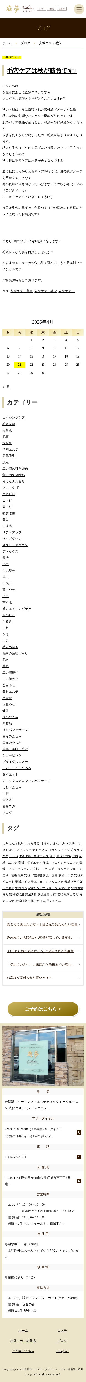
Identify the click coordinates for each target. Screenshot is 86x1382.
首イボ (7, 602)
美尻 (5, 577)
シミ (5, 634)
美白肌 (7, 430)
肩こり (7, 507)
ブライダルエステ (15, 761)
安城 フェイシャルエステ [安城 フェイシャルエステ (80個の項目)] (60, 862)
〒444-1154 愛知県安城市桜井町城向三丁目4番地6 (38, 1181)
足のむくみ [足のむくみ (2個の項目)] (54, 901)
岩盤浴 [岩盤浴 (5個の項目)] (74, 894)
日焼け (7, 583)
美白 (5, 519)
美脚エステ (10, 691)
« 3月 (6, 387)
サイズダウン (12, 538)
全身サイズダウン (15, 545)
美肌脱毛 (8, 456)
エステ (62, 1330)
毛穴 (5, 660)
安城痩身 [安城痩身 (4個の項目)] (31, 894)
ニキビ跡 (8, 494)
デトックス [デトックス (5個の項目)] (39, 850)
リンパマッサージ (15, 730)
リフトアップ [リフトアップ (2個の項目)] (64, 850)
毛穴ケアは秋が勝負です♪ (42, 70)
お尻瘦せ (8, 570)
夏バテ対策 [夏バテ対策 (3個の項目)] (63, 856)
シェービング (12, 755)
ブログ (25, 43)
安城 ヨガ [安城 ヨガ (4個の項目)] (40, 869)
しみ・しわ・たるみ (16, 768)
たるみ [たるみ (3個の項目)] (35, 843)
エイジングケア (13, 417)
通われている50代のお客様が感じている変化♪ (40, 937)
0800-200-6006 (34, 1132)
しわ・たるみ (12, 787)
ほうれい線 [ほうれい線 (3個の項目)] (48, 843)
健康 (5, 711)
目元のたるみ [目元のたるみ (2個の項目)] (37, 901)
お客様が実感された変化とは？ (29, 978)
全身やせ (8, 685)
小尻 (5, 564)
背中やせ (8, 589)
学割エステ (10, 449)
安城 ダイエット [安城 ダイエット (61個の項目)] (30, 862)
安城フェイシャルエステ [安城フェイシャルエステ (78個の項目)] (47, 881)
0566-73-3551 (15, 1157)
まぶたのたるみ (13, 481)
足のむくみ (10, 717)
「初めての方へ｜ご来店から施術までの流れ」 (40, 964)
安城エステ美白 (21, 291)
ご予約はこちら (23, 1351)
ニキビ (7, 500)
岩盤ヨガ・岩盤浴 (23, 1341)
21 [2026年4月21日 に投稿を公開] (19, 364)
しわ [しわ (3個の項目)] (27, 843)
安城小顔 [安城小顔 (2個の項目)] (64, 888)
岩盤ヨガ (8, 806)
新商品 (7, 723)
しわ (5, 628)
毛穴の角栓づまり (15, 653)
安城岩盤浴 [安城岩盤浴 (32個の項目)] (16, 894)
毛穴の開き (10, 647)
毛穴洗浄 (8, 424)
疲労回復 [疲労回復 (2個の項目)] (21, 901)
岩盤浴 (7, 800)
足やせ (7, 698)
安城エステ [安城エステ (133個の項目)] (65, 875)
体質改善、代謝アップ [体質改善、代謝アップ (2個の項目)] (34, 856)
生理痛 (7, 526)
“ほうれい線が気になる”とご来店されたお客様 (40, 951)
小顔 (5, 793)
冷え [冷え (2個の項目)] (52, 856)
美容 (5, 666)
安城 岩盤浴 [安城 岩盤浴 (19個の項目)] (33, 875)
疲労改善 (8, 513)
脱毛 (5, 462)
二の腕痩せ (10, 672)
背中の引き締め (13, 475)
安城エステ (66, 291)
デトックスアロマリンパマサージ (26, 781)
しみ (5, 640)
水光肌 (7, 443)
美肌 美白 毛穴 (15, 749)
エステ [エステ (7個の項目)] (70, 843)
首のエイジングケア (16, 609)
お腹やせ (8, 704)
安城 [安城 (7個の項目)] (75, 856)
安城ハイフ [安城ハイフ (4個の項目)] (22, 881)
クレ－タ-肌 (10, 487)
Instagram (62, 1351)
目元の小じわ (12, 742)
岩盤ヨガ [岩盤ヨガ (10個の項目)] (63, 894)
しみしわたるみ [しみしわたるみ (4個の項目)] (12, 843)
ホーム (7, 43)
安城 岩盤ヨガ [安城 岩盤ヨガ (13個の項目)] (12, 875)
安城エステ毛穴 (45, 291)
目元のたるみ (12, 736)
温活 (5, 558)
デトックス (10, 551)
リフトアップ (12, 532)
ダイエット (10, 774)
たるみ (7, 621)
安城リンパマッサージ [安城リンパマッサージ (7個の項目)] (43, 888)
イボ (5, 596)
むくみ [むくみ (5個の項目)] (60, 843)
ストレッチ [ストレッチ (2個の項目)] (24, 850)
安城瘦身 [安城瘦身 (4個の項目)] (44, 894)
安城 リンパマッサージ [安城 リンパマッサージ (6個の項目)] (65, 869)
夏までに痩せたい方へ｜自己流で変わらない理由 (42, 924)
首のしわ (8, 615)
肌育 (5, 437)
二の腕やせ (10, 679)
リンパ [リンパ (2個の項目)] (13, 856)
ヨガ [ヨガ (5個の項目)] (51, 850)
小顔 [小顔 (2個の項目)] (53, 894)
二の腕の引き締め (15, 468)
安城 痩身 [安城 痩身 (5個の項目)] (50, 875)
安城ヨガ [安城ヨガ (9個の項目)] (21, 888)
